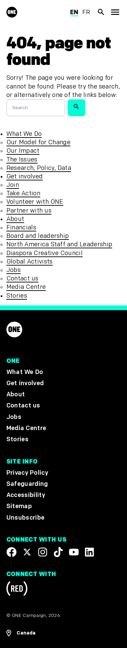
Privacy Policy (27, 472)
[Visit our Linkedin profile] (89, 552)
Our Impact (23, 150)
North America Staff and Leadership (59, 244)
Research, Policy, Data (38, 168)
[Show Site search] (101, 12)
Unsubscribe (25, 517)
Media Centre (26, 287)
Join (12, 185)
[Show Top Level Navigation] (115, 12)
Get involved (24, 176)
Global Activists (29, 261)
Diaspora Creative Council (44, 253)
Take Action (23, 193)
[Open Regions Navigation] (63, 633)
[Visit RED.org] (16, 590)
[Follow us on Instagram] (43, 552)
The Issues (22, 159)
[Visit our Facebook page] (11, 552)
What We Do (24, 134)
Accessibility (25, 495)
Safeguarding (27, 484)
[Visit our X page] (27, 552)
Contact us (22, 278)
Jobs (13, 270)
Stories (16, 295)
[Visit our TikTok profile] (58, 552)
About (15, 219)
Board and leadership (37, 236)
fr (86, 12)
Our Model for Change (38, 142)
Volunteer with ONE (34, 201)
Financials (21, 227)
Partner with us (28, 210)
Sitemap (19, 506)
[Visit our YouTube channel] (74, 552)
